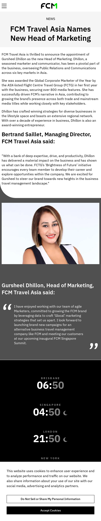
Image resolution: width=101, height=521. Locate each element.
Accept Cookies (50, 510)
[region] (50, 491)
